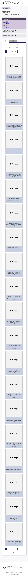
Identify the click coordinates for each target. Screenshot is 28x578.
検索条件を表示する (9, 35)
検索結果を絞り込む (9, 31)
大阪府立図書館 (14, 574)
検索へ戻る (6, 8)
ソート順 (8, 47)
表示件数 (8, 44)
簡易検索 (8, 572)
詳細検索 (14, 572)
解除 (7, 23)
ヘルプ (19, 572)
